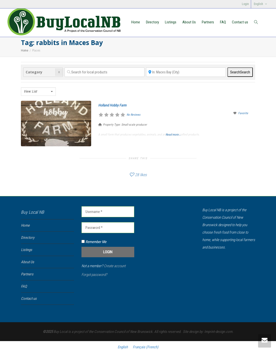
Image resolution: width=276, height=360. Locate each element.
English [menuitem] (123, 347)
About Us (189, 22)
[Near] (186, 72)
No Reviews (133, 114)
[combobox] (38, 91)
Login (245, 4)
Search (240, 72)
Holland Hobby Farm (112, 105)
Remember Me (93, 242)
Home (135, 22)
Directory (152, 22)
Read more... (173, 134)
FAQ (223, 22)
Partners (208, 22)
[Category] (43, 72)
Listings (170, 22)
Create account (115, 266)
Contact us (240, 22)
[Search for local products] (104, 72)
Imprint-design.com (218, 331)
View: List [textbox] (30, 91)
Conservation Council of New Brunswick (123, 331)
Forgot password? (94, 274)
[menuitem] (260, 4)
